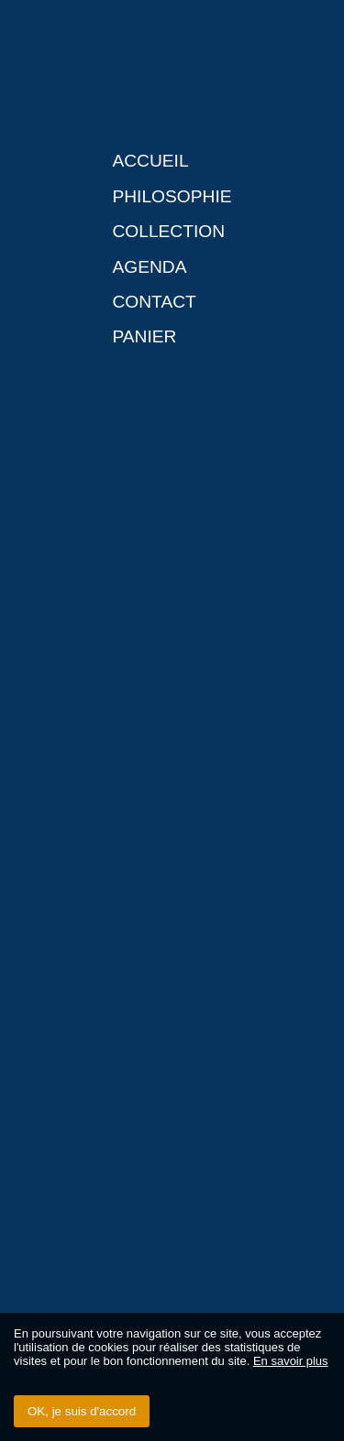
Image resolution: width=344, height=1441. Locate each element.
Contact (153, 301)
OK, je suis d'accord (82, 1411)
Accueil (150, 160)
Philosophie (171, 196)
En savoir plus (290, 1361)
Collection (168, 231)
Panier (144, 336)
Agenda (149, 266)
